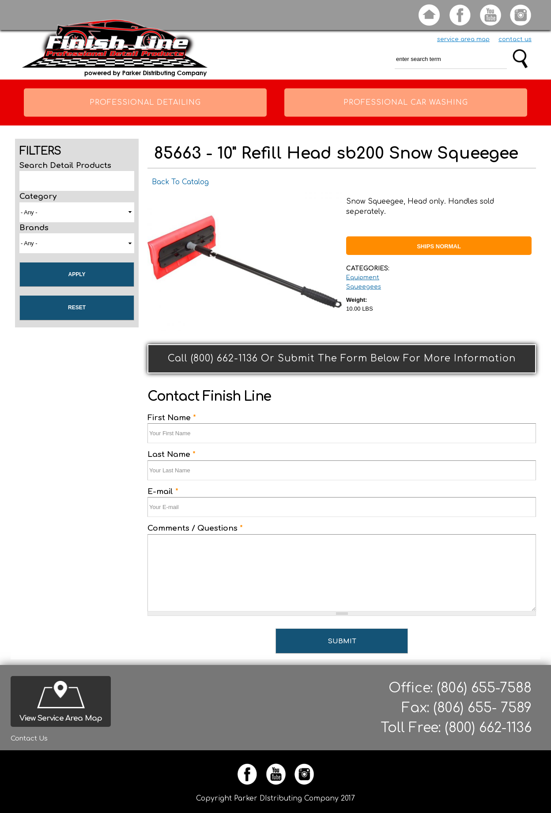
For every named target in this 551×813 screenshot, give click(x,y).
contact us (515, 39)
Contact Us (29, 738)
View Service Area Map (60, 718)
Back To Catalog (180, 182)
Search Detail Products (65, 165)
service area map (463, 39)
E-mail (162, 491)
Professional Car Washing (405, 102)
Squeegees (363, 287)
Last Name (171, 454)
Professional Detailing (145, 102)
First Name (171, 418)
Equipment (362, 277)
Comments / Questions (195, 528)
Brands (34, 228)
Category (38, 196)
